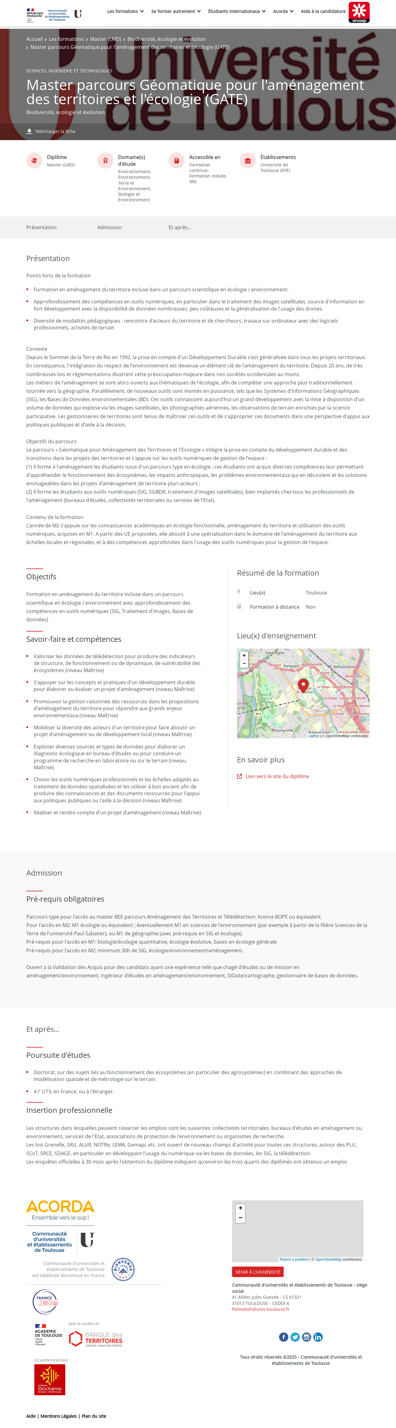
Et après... (180, 227)
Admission (109, 227)
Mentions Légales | (61, 1416)
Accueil (34, 39)
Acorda (280, 11)
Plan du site (94, 1416)
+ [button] (244, 655)
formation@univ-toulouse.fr (261, 1309)
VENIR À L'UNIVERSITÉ (258, 1272)
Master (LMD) (105, 39)
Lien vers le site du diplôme (273, 776)
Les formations (122, 11)
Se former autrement (173, 11)
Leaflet (313, 735)
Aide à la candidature (323, 11)
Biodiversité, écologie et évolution (166, 39)
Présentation (41, 227)
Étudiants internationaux (234, 11)
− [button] (244, 663)
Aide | (33, 1416)
